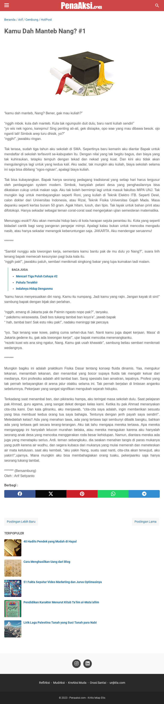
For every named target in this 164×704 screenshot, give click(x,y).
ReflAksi (44, 682)
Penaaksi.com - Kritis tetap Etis (87, 697)
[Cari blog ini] (157, 5)
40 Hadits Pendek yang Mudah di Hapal (50, 541)
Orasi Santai (98, 682)
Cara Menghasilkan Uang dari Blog (46, 561)
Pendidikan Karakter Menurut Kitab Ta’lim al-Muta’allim (61, 602)
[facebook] (19, 494)
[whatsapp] (113, 494)
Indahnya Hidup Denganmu (34, 288)
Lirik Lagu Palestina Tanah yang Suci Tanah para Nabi (60, 622)
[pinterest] (82, 494)
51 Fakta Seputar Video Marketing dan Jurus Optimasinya (62, 582)
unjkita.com (117, 682)
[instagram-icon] (76, 663)
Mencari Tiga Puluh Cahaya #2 (36, 276)
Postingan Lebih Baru (21, 521)
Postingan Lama (146, 521)
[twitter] (51, 494)
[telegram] (144, 494)
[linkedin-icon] (87, 663)
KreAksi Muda (77, 682)
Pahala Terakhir (27, 282)
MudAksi (59, 682)
